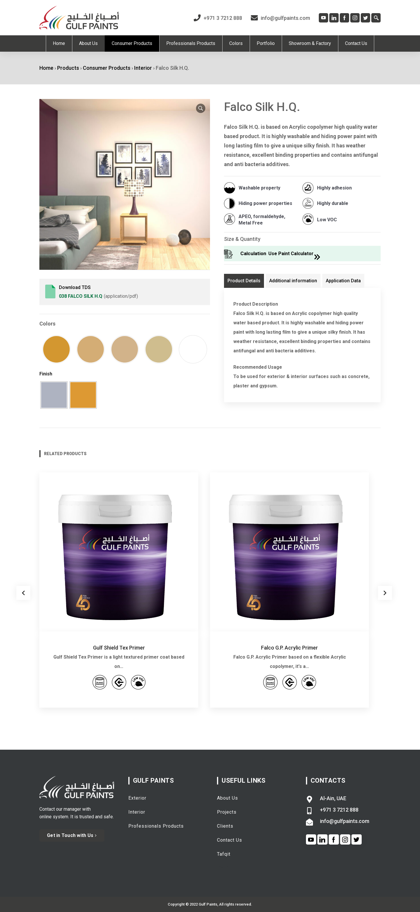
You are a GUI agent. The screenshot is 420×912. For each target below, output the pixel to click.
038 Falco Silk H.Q (80, 296)
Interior (143, 68)
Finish (45, 374)
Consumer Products (106, 68)
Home (46, 68)
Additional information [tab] (293, 280)
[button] (200, 108)
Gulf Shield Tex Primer (119, 648)
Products (68, 68)
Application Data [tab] (343, 280)
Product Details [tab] (244, 280)
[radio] (54, 395)
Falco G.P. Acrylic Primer (289, 648)
